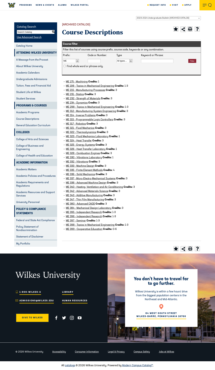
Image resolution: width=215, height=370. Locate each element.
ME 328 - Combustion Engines (83, 153)
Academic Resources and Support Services (35, 194)
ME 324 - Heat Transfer (79, 140)
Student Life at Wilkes (28, 92)
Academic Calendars (28, 73)
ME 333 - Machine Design (80, 166)
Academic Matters (26, 169)
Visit (175, 5)
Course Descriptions (27, 119)
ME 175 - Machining (77, 82)
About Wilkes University (29, 66)
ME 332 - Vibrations (77, 162)
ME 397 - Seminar (76, 221)
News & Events (45, 5)
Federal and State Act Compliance (35, 220)
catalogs (70, 365)
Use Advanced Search (29, 37)
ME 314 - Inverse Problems (81, 115)
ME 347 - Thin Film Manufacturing (85, 199)
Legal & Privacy (116, 352)
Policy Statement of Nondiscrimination (27, 229)
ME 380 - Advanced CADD (80, 204)
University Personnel (28, 202)
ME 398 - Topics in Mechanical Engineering (90, 225)
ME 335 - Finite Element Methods (84, 170)
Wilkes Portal (80, 5)
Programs (25, 5)
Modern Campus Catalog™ (137, 365)
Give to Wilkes (32, 318)
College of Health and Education (34, 156)
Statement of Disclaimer (29, 237)
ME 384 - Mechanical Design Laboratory (88, 208)
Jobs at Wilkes (166, 352)
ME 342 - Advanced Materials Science (87, 191)
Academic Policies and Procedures (36, 176)
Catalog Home (24, 46)
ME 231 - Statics (75, 94)
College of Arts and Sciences (32, 139)
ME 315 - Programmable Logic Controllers (89, 119)
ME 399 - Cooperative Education (84, 229)
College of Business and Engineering (30, 148)
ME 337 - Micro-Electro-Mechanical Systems (91, 178)
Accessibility (59, 352)
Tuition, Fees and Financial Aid (33, 86)
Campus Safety (142, 352)
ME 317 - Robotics (76, 124)
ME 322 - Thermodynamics (81, 132)
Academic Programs (27, 112)
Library (67, 292)
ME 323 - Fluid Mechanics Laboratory (87, 136)
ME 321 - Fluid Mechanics (80, 128)
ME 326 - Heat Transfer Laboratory (85, 149)
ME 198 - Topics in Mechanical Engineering (90, 86)
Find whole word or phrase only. (85, 66)
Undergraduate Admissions (31, 79)
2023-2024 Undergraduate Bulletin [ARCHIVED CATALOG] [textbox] (163, 18)
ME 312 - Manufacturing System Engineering (91, 111)
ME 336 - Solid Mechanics (80, 174)
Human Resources (75, 301)
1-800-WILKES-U (30, 292)
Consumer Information (87, 352)
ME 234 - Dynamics (77, 103)
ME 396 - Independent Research (84, 216)
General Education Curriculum (33, 125)
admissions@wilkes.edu (36, 301)
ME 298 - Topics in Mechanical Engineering (90, 107)
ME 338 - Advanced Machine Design (86, 183)
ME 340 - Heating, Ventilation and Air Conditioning (94, 187)
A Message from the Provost (32, 60)
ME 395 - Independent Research (84, 212)
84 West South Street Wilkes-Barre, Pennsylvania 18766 (161, 315)
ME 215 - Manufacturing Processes (85, 90)
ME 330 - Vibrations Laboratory (84, 157)
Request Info (158, 5)
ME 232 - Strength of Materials (83, 98)
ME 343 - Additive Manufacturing (84, 195)
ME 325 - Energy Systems (80, 145)
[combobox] (168, 18)
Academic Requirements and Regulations (32, 184)
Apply (188, 5)
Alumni (62, 5)
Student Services (25, 99)
